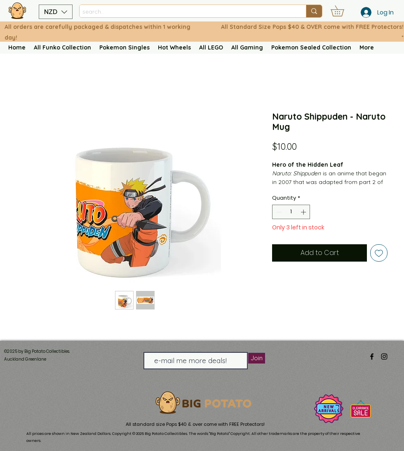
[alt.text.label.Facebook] (372, 356)
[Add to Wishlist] (379, 253)
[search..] (185, 12)
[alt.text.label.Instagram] (384, 356)
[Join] (256, 358)
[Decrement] (278, 212)
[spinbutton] (291, 212)
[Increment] (304, 212)
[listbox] (56, 12)
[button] (56, 12)
